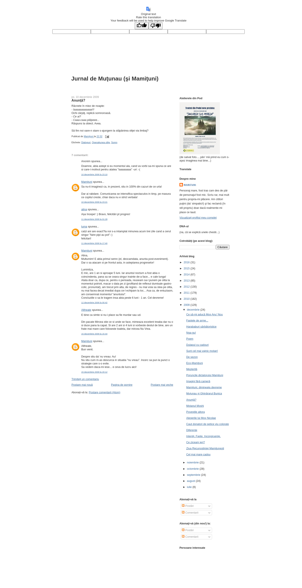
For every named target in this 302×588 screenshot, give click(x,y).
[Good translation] (142, 25)
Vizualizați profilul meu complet (198, 217)
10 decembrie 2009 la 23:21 (94, 202)
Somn (114, 142)
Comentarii (190, 512)
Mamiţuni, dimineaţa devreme (204, 387)
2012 (187, 286)
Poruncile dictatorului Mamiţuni (204, 375)
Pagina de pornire (121, 384)
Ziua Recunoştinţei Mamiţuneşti (205, 448)
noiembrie (193, 462)
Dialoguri (86, 142)
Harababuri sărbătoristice (201, 326)
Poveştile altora (195, 411)
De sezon (192, 357)
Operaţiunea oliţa (101, 142)
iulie (189, 487)
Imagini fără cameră (198, 381)
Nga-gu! (191, 332)
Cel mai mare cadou (198, 454)
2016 (187, 262)
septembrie (194, 474)
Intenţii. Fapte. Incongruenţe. (203, 436)
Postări (188, 505)
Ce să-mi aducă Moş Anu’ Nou (204, 314)
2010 (187, 298)
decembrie (193, 309)
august (191, 481)
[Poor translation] (156, 25)
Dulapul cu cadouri (197, 344)
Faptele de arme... (197, 320)
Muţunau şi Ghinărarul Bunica (204, 393)
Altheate (86, 309)
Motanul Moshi (195, 405)
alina (84, 209)
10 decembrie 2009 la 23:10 (94, 174)
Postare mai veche (162, 384)
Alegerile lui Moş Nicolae (201, 418)
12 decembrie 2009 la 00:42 (94, 302)
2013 (187, 280)
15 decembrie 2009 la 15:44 (94, 334)
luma (84, 226)
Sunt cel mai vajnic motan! (202, 350)
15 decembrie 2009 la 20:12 (94, 372)
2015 (187, 268)
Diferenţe (191, 430)
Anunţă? (191, 399)
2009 (187, 304)
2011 (187, 292)
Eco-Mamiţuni (194, 363)
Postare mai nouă (82, 384)
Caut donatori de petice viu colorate (207, 424)
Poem (189, 338)
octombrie (193, 468)
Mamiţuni (86, 181)
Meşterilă (191, 369)
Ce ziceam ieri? (195, 442)
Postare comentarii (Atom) (104, 392)
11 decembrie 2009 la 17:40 (94, 243)
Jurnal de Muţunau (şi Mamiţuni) (115, 78)
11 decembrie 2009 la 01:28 (94, 219)
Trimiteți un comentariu (85, 379)
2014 (187, 274)
